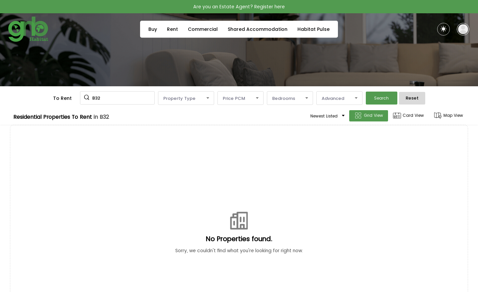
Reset (412, 98)
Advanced (339, 98)
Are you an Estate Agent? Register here (239, 6)
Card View (408, 116)
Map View (448, 116)
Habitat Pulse (313, 29)
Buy (152, 29)
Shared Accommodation (257, 29)
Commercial (203, 29)
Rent (172, 29)
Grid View (368, 116)
